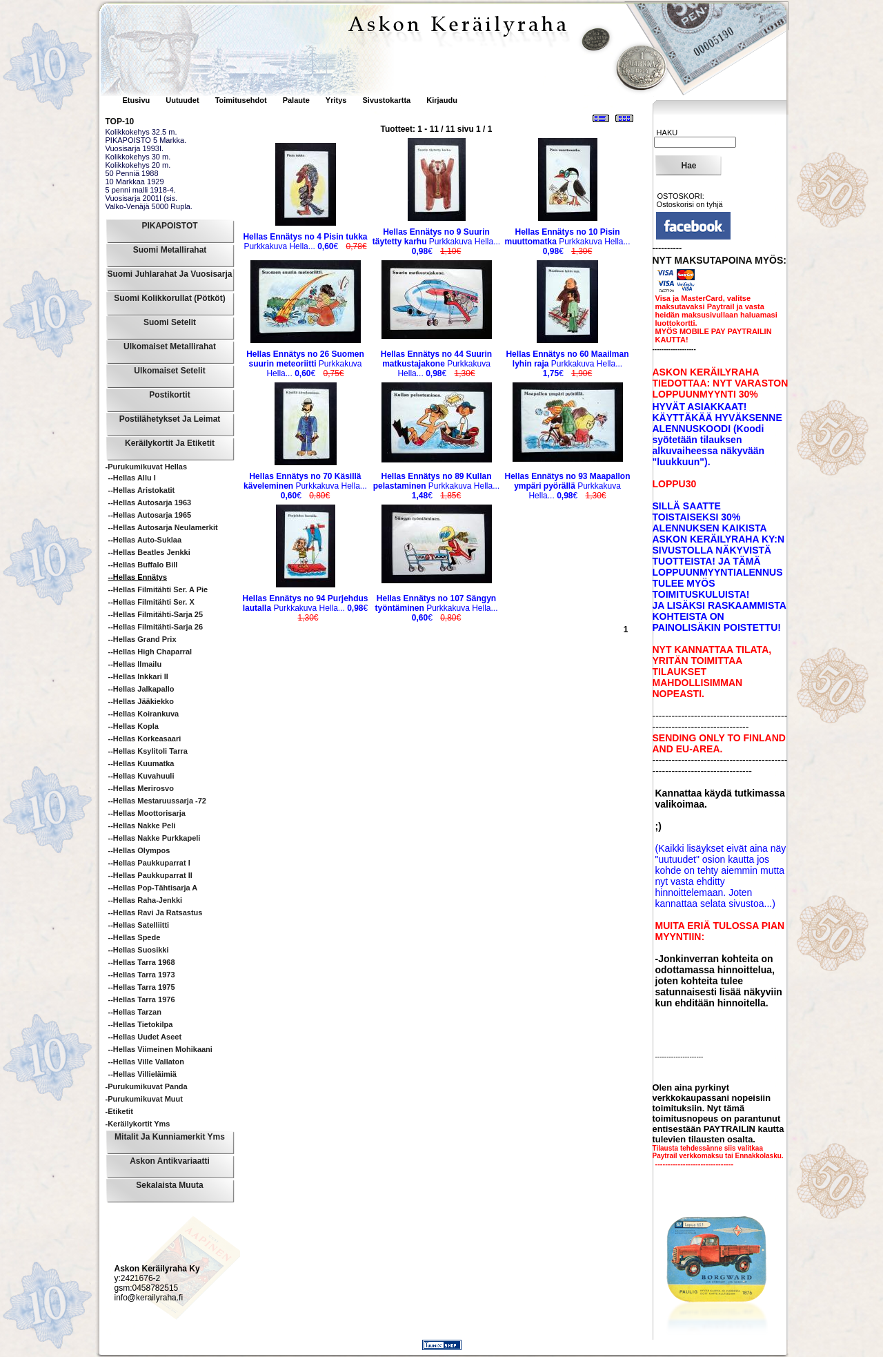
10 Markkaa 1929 (135, 181)
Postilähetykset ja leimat (170, 419)
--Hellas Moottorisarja (147, 813)
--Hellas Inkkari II (138, 676)
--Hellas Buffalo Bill (143, 564)
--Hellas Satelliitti (139, 925)
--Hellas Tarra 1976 (141, 999)
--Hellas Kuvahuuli (141, 776)
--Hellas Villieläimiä (142, 1074)
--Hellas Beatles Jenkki (149, 552)
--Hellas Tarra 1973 (141, 974)
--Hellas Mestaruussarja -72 (157, 801)
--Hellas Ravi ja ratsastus (155, 912)
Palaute (296, 100)
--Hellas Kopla (133, 726)
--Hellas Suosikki (138, 950)
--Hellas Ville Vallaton (146, 1061)
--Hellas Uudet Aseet (145, 1037)
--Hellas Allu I (132, 478)
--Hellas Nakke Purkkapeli (154, 838)
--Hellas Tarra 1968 (141, 962)
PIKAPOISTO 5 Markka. (146, 140)
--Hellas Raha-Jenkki (145, 900)
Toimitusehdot (242, 100)
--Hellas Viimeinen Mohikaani (160, 1049)
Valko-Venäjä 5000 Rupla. (149, 206)
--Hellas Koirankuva (143, 714)
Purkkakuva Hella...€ (305, 241)
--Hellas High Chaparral (150, 651)
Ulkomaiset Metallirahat (169, 346)
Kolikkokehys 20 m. (138, 165)
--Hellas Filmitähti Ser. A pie (158, 589)
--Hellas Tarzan (134, 1012)
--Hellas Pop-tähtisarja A (153, 887)
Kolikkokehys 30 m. (138, 157)
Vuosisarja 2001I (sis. (142, 198)
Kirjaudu (441, 100)
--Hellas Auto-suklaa (145, 540)
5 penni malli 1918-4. (141, 190)
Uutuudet (183, 100)
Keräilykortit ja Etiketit (170, 443)
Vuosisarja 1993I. (135, 148)
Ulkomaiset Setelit (169, 370)
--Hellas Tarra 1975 (141, 987)
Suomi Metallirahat (170, 250)
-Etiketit (119, 1111)
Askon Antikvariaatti (170, 1161)
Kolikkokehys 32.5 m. (141, 132)
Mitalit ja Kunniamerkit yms (170, 1137)
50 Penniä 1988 (132, 173)
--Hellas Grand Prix (142, 639)
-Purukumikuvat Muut (144, 1099)
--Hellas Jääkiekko (141, 701)
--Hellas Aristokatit (141, 490)
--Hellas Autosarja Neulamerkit (163, 527)
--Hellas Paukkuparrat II (150, 875)
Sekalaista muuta (169, 1185)
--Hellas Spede (134, 937)
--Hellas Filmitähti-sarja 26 (156, 627)
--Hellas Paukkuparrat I (149, 863)
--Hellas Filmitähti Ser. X (151, 602)
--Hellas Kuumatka (141, 763)
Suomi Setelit (169, 322)
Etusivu (137, 100)
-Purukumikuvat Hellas (147, 466)
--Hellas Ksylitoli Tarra (148, 751)
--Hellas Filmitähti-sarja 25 (156, 614)
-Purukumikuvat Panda (147, 1086)
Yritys (336, 100)
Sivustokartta (386, 100)
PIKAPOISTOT (169, 226)
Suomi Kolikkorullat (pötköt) (169, 298)
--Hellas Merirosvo (141, 788)
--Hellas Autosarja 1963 (150, 502)
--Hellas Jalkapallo (141, 689)
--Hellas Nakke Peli (142, 825)
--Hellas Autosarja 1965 (150, 515)
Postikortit (169, 395)
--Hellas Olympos (139, 850)
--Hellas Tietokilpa (140, 1024)
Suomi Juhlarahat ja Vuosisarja (170, 274)
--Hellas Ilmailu (135, 664)
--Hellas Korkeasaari (144, 738)
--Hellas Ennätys (138, 577)
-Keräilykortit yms (138, 1124)
